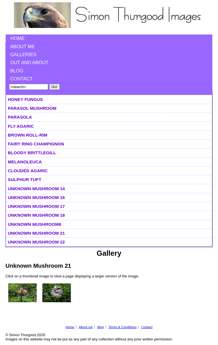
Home (18, 38)
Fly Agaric (21, 126)
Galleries (23, 54)
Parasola (20, 117)
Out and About (29, 62)
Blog (16, 71)
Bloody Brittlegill (32, 152)
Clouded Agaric (28, 170)
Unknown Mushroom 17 (36, 206)
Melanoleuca (25, 161)
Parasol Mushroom (32, 108)
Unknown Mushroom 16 (36, 197)
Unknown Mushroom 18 (36, 215)
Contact (21, 79)
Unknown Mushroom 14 (36, 188)
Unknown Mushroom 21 (36, 233)
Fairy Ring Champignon (36, 143)
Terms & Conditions (122, 327)
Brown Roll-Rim (27, 135)
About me (22, 46)
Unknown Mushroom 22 (36, 242)
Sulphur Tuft (24, 179)
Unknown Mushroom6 (34, 224)
